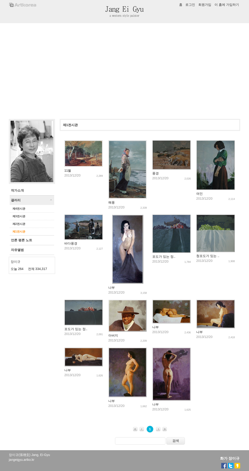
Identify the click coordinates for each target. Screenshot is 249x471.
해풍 (111, 202)
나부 (111, 287)
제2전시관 (18, 224)
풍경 (155, 173)
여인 (199, 193)
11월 (67, 170)
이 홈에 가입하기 (227, 4)
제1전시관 (18, 231)
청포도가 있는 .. (207, 256)
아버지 (113, 335)
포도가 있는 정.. (163, 256)
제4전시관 (18, 208)
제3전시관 (18, 216)
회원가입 (204, 4)
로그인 (190, 4)
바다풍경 (70, 243)
